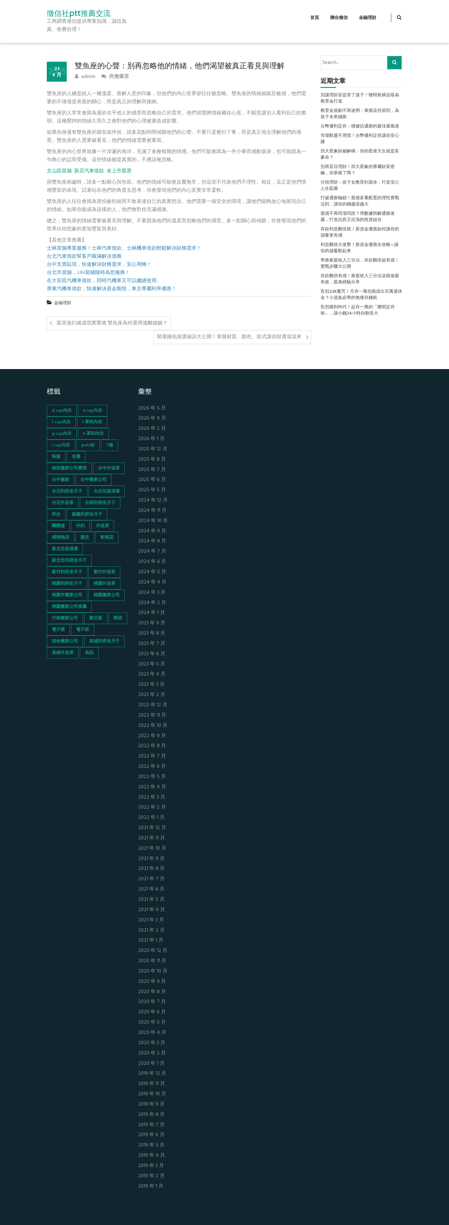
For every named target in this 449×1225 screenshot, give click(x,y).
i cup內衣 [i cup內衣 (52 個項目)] (61, 445)
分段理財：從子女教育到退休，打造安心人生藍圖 (360, 186)
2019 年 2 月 (151, 1176)
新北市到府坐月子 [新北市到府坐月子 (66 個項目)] (69, 560)
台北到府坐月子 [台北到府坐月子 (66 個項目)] (67, 491)
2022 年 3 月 (151, 797)
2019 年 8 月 (151, 1114)
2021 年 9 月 (151, 858)
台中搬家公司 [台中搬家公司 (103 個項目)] (93, 479)
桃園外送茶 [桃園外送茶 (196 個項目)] (104, 583)
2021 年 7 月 (151, 879)
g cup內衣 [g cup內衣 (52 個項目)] (62, 433)
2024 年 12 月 (153, 500)
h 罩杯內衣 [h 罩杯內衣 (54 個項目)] (93, 433)
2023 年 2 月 (151, 695)
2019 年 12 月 (152, 1073)
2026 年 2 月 (152, 428)
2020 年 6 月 (152, 1012)
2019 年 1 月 (150, 1186)
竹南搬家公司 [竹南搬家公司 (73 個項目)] (65, 618)
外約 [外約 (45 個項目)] (80, 526)
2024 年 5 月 (152, 572)
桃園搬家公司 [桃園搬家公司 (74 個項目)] (107, 595)
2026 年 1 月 (151, 439)
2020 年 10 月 (152, 971)
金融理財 (367, 18)
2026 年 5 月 (152, 408)
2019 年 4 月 (151, 1155)
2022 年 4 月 (152, 787)
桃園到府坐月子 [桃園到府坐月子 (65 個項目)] (67, 583)
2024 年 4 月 (152, 582)
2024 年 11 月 (152, 510)
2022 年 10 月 (152, 725)
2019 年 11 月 (151, 1084)
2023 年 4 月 (152, 674)
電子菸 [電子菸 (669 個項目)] (82, 629)
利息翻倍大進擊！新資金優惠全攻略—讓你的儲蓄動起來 (359, 248)
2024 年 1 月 (151, 613)
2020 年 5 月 (152, 1022)
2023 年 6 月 (151, 654)
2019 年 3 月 (151, 1166)
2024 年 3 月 (152, 592)
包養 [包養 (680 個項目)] (76, 456)
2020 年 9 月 (152, 981)
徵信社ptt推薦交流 (79, 13)
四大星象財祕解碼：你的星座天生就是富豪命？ (360, 154)
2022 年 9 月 (152, 736)
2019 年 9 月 (151, 1104)
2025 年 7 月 (152, 469)
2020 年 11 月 (152, 961)
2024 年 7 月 (152, 551)
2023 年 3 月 (151, 684)
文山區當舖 (59, 171)
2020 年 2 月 (152, 1053)
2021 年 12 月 (152, 828)
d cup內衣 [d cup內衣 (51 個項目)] (62, 410)
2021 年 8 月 (151, 868)
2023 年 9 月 (151, 623)
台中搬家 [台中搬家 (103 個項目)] (60, 479)
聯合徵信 (339, 18)
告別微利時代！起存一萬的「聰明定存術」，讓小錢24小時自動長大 (358, 310)
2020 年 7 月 (152, 1002)
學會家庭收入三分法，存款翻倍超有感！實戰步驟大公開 (360, 263)
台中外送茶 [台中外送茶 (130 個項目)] (109, 468)
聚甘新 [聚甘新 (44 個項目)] (95, 618)
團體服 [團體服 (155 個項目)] (58, 526)
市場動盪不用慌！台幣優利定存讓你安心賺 (360, 139)
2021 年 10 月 (152, 848)
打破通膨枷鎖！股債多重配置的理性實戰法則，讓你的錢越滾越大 (360, 201)
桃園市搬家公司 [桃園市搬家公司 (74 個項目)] (67, 595)
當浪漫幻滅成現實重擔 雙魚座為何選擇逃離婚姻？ (111, 323)
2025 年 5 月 (152, 490)
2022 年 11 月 (152, 715)
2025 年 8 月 (152, 459)
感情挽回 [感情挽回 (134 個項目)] (60, 537)
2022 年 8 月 (152, 746)
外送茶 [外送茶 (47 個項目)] (102, 526)
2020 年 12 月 (152, 950)
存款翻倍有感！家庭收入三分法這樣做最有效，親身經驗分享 (360, 279)
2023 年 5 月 (151, 664)
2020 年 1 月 (151, 1063)
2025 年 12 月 (152, 449)
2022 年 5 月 (152, 777)
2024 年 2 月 (152, 603)
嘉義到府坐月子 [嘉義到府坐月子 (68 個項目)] (87, 514)
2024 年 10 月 (153, 521)
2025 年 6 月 (152, 479)
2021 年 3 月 (151, 920)
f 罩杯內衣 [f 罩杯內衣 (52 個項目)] (92, 422)
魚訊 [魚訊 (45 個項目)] (89, 652)
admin (85, 76)
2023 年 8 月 (151, 633)
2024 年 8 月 (152, 541)
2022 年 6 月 (152, 766)
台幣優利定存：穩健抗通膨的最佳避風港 (360, 126)
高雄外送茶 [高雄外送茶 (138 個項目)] (63, 652)
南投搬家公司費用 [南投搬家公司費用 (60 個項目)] (69, 468)
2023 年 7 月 (151, 643)
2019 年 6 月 (151, 1135)
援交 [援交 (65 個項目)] (84, 537)
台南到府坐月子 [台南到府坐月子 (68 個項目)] (100, 503)
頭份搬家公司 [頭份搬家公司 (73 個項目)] (65, 641)
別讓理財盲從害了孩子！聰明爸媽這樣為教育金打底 (360, 98)
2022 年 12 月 (152, 705)
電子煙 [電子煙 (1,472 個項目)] (58, 629)
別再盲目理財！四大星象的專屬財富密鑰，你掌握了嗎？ (358, 170)
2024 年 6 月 (152, 561)
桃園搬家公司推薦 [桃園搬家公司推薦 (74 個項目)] (69, 606)
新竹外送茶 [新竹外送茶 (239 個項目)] (104, 572)
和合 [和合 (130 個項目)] (56, 514)
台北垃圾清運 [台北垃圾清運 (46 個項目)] (107, 491)
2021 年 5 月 (151, 899)
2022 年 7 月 (152, 756)
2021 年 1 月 (150, 940)
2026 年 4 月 (152, 418)
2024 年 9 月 (152, 531)
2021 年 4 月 (151, 910)
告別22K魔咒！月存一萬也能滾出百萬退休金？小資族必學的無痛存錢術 (361, 295)
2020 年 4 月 (152, 1032)
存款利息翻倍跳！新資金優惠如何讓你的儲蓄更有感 (360, 232)
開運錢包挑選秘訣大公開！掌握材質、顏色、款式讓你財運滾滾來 (229, 337)
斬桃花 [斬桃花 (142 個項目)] (106, 537)
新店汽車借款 (89, 171)
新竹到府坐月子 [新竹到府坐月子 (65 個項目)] (67, 572)
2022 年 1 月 (151, 817)
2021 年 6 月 (151, 889)
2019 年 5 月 (151, 1145)
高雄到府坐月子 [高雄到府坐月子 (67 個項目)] (104, 641)
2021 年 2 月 (151, 930)
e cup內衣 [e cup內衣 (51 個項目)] (92, 410)
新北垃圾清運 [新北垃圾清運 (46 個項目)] (65, 549)
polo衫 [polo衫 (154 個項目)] (88, 445)
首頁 (314, 18)
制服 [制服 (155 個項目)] (56, 456)
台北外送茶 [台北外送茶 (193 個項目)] (63, 503)
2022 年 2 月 (152, 807)
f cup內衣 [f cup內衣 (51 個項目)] (61, 422)
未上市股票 (119, 171)
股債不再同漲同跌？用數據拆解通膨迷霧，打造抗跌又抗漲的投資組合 (358, 217)
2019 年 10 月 (152, 1094)
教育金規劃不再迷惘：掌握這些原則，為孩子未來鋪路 (360, 114)
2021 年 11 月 (151, 838)
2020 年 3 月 (151, 1043)
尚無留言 (115, 76)
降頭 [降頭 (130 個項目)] (117, 618)
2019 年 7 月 (151, 1125)
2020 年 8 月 (152, 992)
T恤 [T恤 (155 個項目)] (109, 445)
